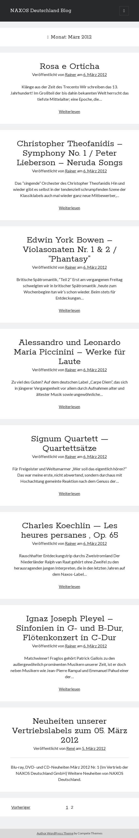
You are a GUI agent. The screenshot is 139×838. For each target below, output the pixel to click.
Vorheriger (20, 807)
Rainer (70, 74)
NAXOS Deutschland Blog (40, 11)
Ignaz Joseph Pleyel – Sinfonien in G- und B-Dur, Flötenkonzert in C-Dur (69, 628)
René (70, 748)
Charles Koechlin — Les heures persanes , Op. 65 (69, 530)
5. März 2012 (94, 748)
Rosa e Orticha (69, 66)
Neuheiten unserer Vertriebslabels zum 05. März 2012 (69, 731)
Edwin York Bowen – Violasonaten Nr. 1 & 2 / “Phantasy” (70, 250)
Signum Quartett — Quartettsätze (69, 444)
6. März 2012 (95, 74)
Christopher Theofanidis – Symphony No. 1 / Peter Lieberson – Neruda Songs (70, 153)
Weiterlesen (69, 111)
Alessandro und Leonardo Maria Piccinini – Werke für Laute (69, 352)
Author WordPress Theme (55, 833)
